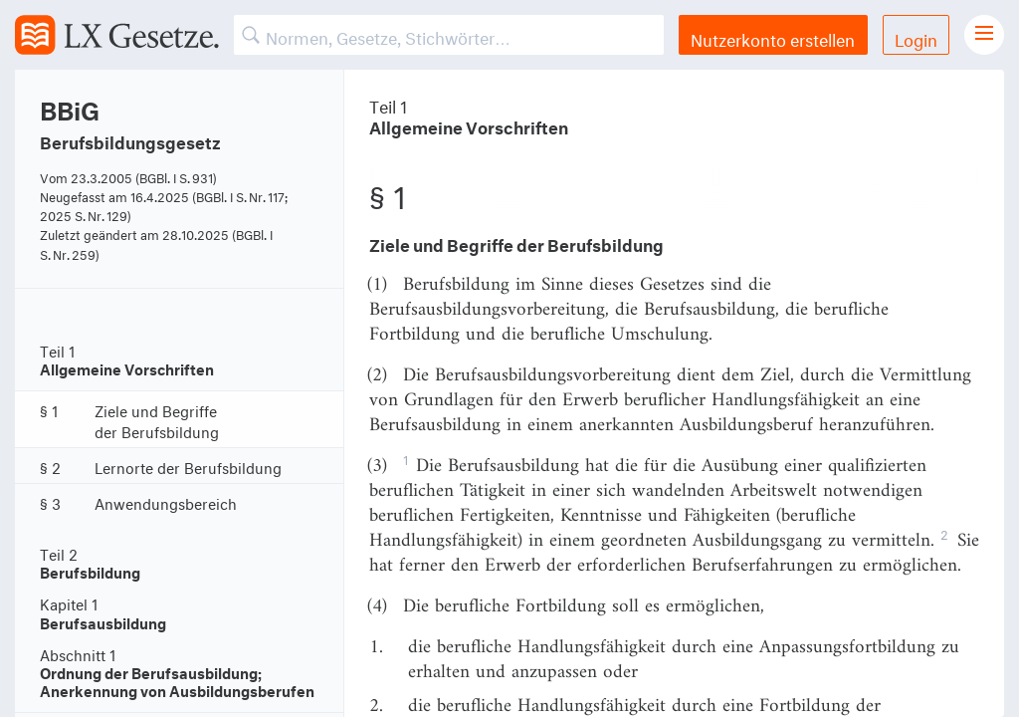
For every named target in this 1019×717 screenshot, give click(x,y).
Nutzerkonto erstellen (773, 37)
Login (916, 37)
